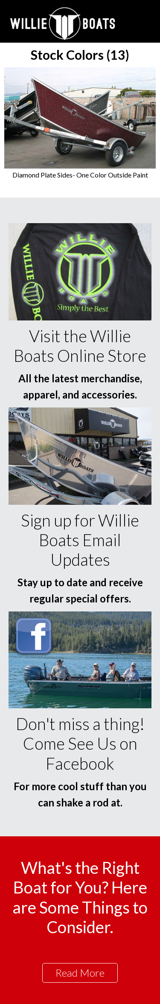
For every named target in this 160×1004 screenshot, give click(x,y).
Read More (80, 972)
